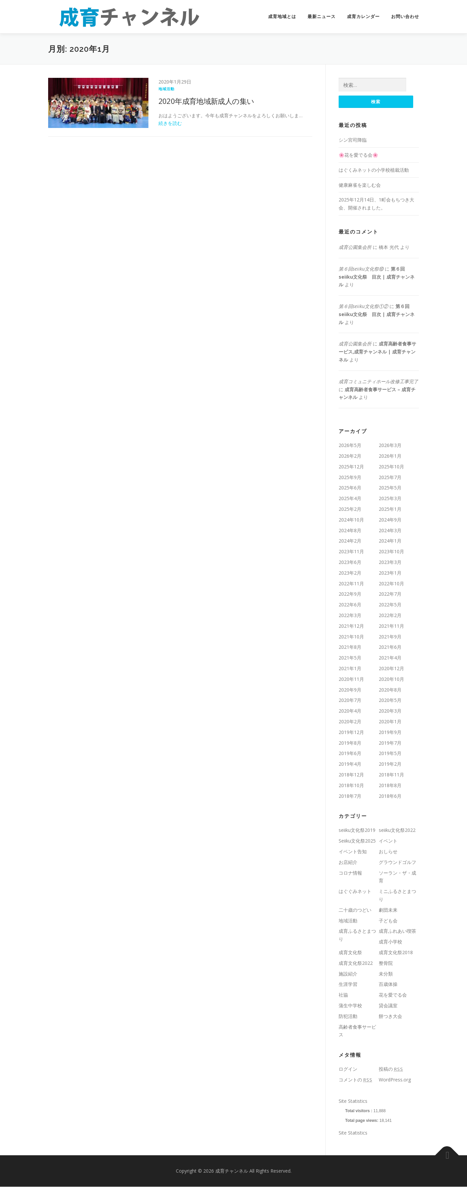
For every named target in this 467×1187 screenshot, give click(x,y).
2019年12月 (351, 732)
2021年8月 (350, 647)
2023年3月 (390, 562)
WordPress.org (395, 1080)
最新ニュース (322, 16)
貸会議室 (388, 1006)
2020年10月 (391, 679)
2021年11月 (391, 626)
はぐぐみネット (355, 891)
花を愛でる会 (393, 995)
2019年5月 (390, 753)
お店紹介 (348, 862)
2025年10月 (391, 467)
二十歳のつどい (355, 910)
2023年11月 (351, 552)
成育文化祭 (350, 952)
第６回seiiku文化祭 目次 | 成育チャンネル (377, 277)
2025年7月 (390, 477)
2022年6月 (350, 605)
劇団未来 (388, 910)
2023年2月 (350, 573)
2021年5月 (350, 658)
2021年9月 (390, 637)
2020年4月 (350, 711)
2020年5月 (390, 700)
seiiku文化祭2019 (357, 830)
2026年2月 (350, 456)
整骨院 (386, 963)
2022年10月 (391, 584)
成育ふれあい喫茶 (397, 931)
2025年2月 (350, 509)
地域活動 (166, 88)
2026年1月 (390, 456)
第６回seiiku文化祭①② (363, 306)
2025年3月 (390, 498)
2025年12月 (351, 467)
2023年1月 (390, 573)
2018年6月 (390, 796)
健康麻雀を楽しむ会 (360, 185)
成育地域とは (282, 16)
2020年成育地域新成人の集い (206, 101)
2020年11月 (351, 679)
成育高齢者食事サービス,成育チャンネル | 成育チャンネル (377, 352)
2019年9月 (390, 732)
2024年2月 (350, 541)
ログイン (348, 1069)
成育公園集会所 (355, 247)
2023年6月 (350, 562)
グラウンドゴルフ (397, 862)
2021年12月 (351, 626)
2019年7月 (390, 743)
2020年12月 (391, 668)
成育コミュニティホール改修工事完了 (378, 382)
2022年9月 (350, 594)
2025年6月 (350, 488)
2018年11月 (391, 775)
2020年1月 (390, 722)
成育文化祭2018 (396, 952)
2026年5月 (350, 445)
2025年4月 (350, 498)
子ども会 (388, 921)
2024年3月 (390, 531)
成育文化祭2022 (356, 963)
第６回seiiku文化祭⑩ (361, 269)
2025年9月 (350, 477)
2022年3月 (350, 615)
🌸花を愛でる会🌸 (358, 155)
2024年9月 (390, 520)
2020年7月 (350, 700)
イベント (388, 841)
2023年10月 (391, 552)
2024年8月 (350, 531)
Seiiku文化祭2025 (357, 841)
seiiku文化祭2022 (397, 830)
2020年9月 (350, 690)
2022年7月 (390, 594)
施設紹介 (348, 974)
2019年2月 (390, 764)
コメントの (355, 1080)
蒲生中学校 (350, 1006)
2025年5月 (390, 488)
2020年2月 (350, 722)
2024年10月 (351, 520)
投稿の (391, 1069)
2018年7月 (350, 796)
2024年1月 (390, 541)
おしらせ (388, 852)
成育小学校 (390, 942)
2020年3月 (390, 711)
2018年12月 (351, 775)
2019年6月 (350, 753)
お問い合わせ (405, 16)
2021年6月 (390, 647)
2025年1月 (390, 509)
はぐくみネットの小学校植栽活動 (374, 170)
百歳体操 (388, 984)
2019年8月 (350, 743)
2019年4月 (350, 764)
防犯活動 (348, 1016)
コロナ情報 (350, 873)
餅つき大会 (390, 1016)
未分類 (386, 974)
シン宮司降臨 (353, 140)
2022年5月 (390, 605)
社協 (343, 995)
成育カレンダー (363, 16)
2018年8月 (390, 785)
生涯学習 (348, 984)
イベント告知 (353, 852)
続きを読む (170, 123)
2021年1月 (350, 668)
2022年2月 (390, 615)
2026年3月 (390, 445)
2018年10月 (351, 785)
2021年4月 (390, 658)
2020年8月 (390, 690)
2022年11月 (351, 584)
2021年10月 (351, 637)
